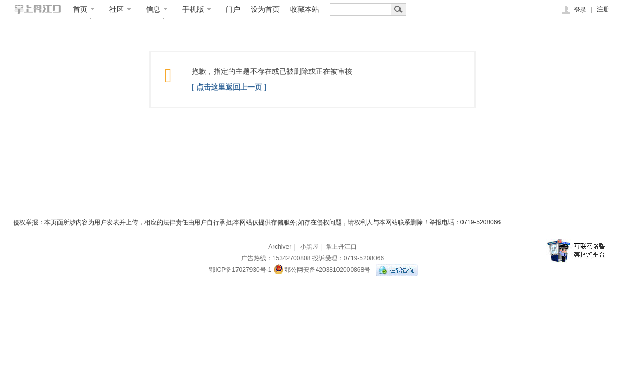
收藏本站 (304, 9)
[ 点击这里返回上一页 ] (229, 87)
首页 (84, 9)
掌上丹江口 (341, 247)
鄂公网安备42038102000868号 (321, 269)
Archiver (279, 247)
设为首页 (265, 9)
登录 (573, 10)
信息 (157, 9)
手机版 (197, 9)
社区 (120, 9)
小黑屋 (309, 247)
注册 (603, 9)
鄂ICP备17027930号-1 (240, 269)
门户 (233, 9)
